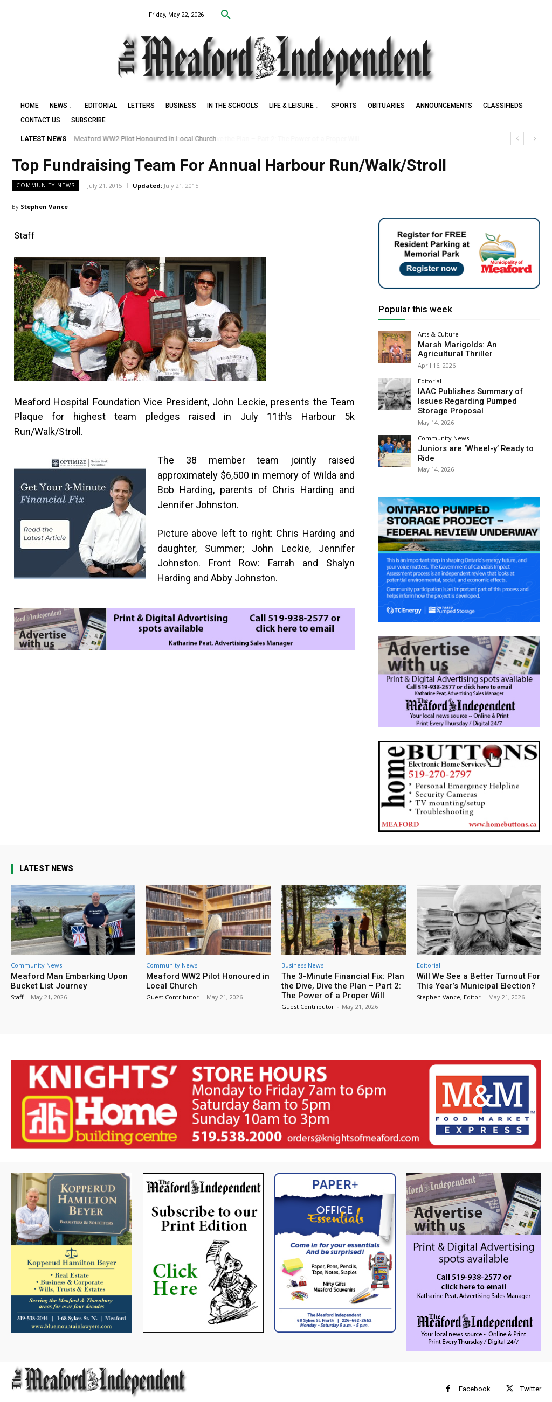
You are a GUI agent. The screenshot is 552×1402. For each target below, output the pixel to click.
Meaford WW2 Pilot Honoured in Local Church (145, 139)
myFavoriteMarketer (145, 1394)
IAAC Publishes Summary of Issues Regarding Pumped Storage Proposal (478, 393)
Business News (302, 950)
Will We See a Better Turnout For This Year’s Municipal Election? (478, 966)
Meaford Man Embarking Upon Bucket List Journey (69, 966)
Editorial (429, 379)
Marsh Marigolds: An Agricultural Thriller (470, 348)
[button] (226, 15)
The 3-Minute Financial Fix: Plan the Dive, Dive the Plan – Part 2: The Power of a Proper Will (342, 970)
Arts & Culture (438, 334)
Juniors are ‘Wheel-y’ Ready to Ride (474, 434)
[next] (534, 138)
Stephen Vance (44, 206)
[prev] (517, 138)
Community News (45, 185)
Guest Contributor (172, 982)
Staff (17, 982)
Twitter (530, 1374)
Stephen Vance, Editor (449, 982)
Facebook (475, 1374)
